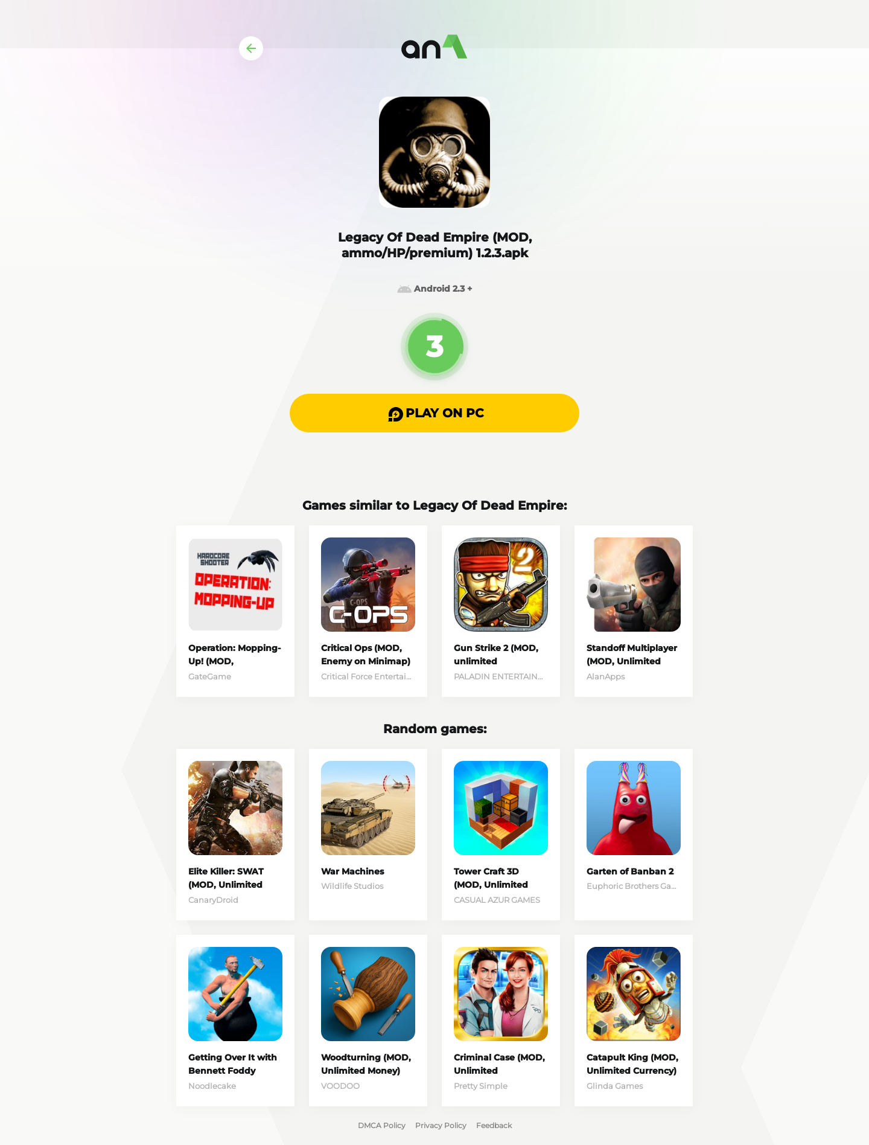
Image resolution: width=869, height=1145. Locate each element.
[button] (434, 413)
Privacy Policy (440, 1125)
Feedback (494, 1125)
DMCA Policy (382, 1125)
